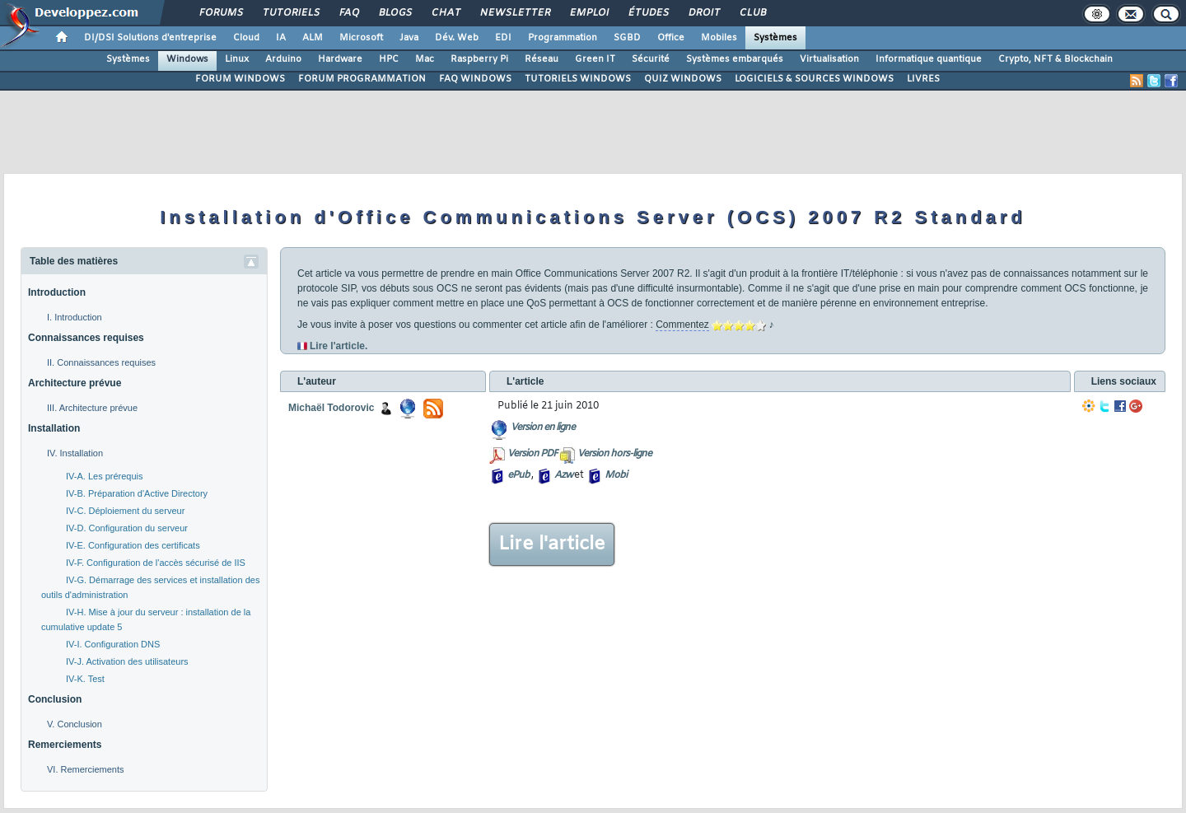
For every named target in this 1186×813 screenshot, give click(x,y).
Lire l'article (551, 544)
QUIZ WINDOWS (682, 79)
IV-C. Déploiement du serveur (125, 511)
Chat (445, 13)
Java (408, 38)
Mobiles (719, 38)
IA (281, 38)
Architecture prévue (74, 383)
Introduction (57, 292)
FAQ (348, 13)
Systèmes (775, 38)
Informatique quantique (928, 59)
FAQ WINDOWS (475, 79)
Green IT (595, 59)
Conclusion (55, 699)
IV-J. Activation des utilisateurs (127, 661)
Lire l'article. (338, 346)
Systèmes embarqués (734, 59)
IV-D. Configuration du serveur (127, 528)
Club (752, 13)
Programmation (562, 38)
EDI (503, 38)
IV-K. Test (85, 679)
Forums (220, 13)
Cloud (246, 38)
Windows (187, 59)
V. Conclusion (74, 724)
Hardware (340, 59)
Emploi (588, 13)
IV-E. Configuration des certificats (133, 545)
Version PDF (532, 453)
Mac (424, 59)
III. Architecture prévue (92, 408)
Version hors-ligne (614, 453)
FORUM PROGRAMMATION (362, 79)
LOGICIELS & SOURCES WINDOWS (814, 79)
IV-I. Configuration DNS (113, 644)
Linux (237, 59)
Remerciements (64, 744)
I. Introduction (74, 317)
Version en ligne (543, 427)
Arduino (283, 59)
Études (648, 13)
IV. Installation (75, 453)
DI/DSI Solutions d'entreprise (150, 38)
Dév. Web (457, 38)
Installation (54, 428)
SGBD (627, 38)
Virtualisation (829, 59)
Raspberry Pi (479, 59)
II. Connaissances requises (101, 362)
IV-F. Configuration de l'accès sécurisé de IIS (155, 563)
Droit (703, 13)
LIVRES (923, 79)
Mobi (616, 475)
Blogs (394, 13)
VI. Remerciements (85, 769)
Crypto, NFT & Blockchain (1055, 59)
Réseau (541, 59)
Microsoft (361, 38)
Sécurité (651, 59)
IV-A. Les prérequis (104, 476)
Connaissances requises (86, 337)
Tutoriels (290, 13)
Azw (563, 475)
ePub (518, 475)
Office (670, 38)
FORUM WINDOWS (240, 79)
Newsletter (514, 13)
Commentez (682, 324)
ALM (312, 38)
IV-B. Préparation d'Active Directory (137, 493)
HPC (389, 59)
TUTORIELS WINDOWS (578, 79)
